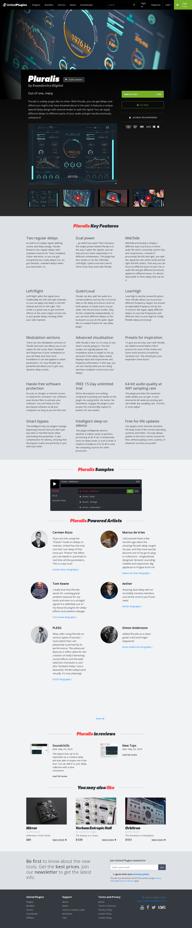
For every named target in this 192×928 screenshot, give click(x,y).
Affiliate (30, 917)
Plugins (36, 4)
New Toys (129, 745)
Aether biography (132, 606)
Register (156, 4)
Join (162, 867)
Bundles (49, 4)
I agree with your (131, 874)
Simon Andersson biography (137, 646)
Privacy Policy (105, 909)
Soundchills (60, 745)
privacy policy (141, 874)
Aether (127, 584)
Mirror (31, 828)
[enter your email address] (134, 867)
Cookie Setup (105, 917)
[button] (183, 5)
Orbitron (132, 828)
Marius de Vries (133, 532)
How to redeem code (73, 909)
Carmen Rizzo (62, 532)
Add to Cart (142, 94)
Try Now (142, 104)
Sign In (143, 5)
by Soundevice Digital (45, 85)
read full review (59, 776)
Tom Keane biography (64, 617)
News (73, 4)
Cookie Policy (105, 913)
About (65, 901)
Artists (61, 4)
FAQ (64, 917)
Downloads (86, 4)
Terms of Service (126, 881)
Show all (100, 718)
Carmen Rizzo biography (65, 569)
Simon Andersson (135, 628)
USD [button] (167, 4)
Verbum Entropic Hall (94, 828)
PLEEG (57, 628)
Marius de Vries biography (136, 573)
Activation (67, 913)
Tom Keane (60, 584)
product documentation (142, 117)
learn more (60, 840)
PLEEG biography (62, 679)
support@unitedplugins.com (151, 900)
